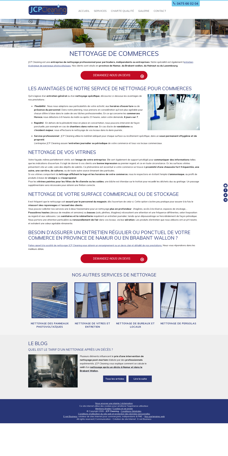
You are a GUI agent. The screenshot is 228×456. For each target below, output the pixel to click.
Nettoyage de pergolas (178, 356)
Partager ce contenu (225, 200)
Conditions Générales (131, 444)
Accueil (84, 11)
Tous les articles (114, 411)
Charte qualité (122, 11)
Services (100, 11)
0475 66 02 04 (185, 3)
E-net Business (70, 449)
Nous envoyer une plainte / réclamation (114, 436)
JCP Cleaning (34, 67)
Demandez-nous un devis (115, 100)
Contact (160, 11)
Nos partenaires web (155, 449)
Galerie (143, 11)
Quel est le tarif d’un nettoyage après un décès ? (70, 382)
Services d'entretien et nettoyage (61, 67)
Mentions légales (103, 441)
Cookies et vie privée (123, 441)
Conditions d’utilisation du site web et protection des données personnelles (114, 446)
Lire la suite (140, 411)
